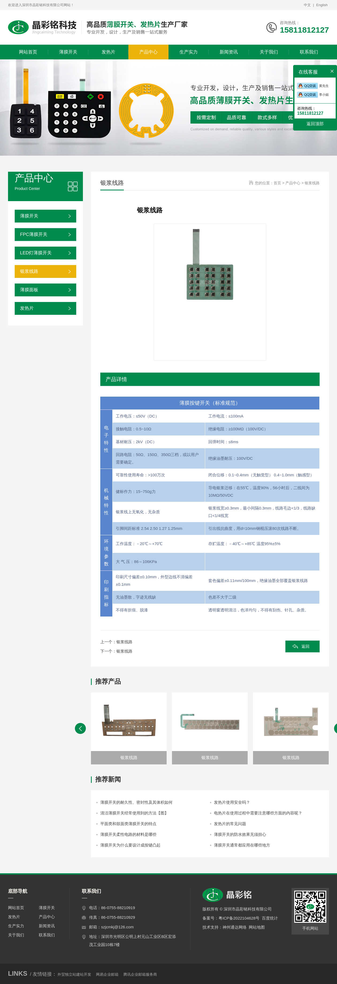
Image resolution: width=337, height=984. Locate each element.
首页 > (279, 183)
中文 (307, 5)
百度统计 (270, 918)
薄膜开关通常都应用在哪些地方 (242, 845)
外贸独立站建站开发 (74, 974)
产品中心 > (295, 183)
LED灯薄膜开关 (36, 252)
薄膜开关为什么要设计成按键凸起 (130, 845)
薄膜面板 (29, 289)
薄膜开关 (29, 216)
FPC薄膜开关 (33, 234)
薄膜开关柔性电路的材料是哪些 (128, 834)
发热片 (27, 308)
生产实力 (16, 926)
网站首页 (16, 907)
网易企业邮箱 (107, 974)
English (322, 5)
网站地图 (257, 927)
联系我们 (47, 935)
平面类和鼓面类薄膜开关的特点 (128, 823)
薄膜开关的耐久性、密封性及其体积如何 (136, 802)
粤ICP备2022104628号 (239, 918)
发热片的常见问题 (230, 823)
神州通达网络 (235, 927)
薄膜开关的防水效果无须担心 (240, 834)
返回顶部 (315, 123)
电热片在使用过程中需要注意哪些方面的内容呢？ (258, 813)
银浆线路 (29, 271)
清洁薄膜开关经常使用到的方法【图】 (134, 813)
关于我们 (16, 935)
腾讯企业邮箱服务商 (140, 974)
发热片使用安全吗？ (232, 802)
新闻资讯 (47, 926)
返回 (305, 646)
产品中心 (47, 916)
